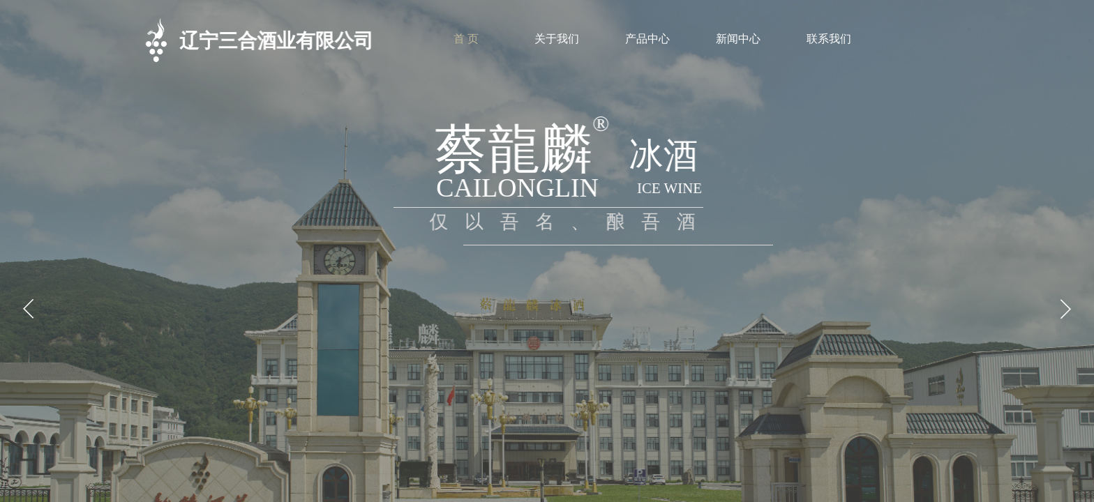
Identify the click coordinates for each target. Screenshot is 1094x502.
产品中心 (647, 39)
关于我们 (556, 39)
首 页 (466, 39)
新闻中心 (738, 39)
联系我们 (829, 39)
